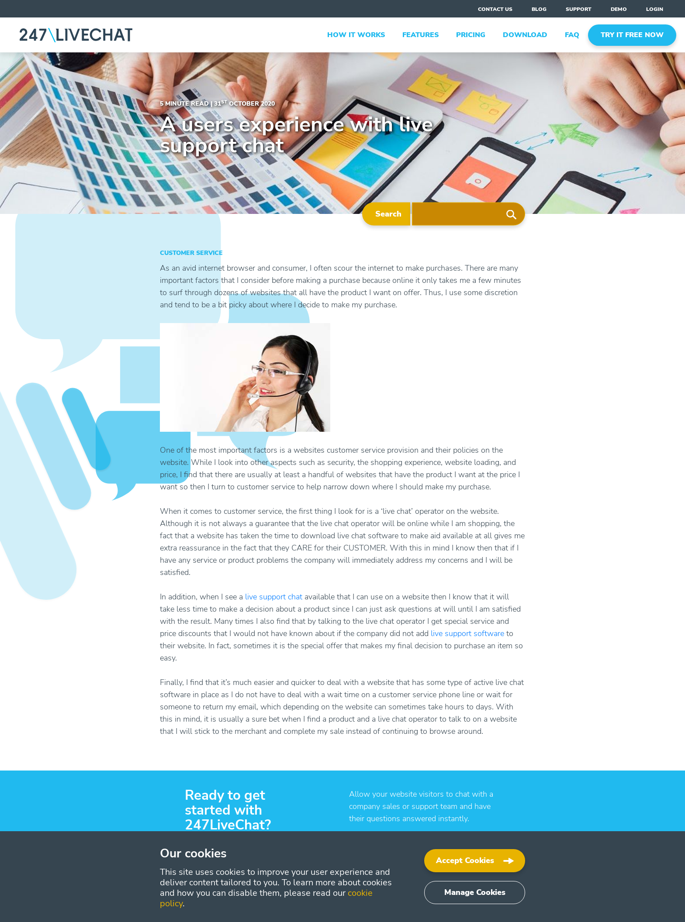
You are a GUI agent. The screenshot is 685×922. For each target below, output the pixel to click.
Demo (619, 9)
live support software (467, 633)
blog (539, 9)
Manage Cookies (474, 892)
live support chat (273, 597)
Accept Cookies (465, 860)
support (579, 9)
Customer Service (191, 253)
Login (654, 9)
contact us (495, 9)
